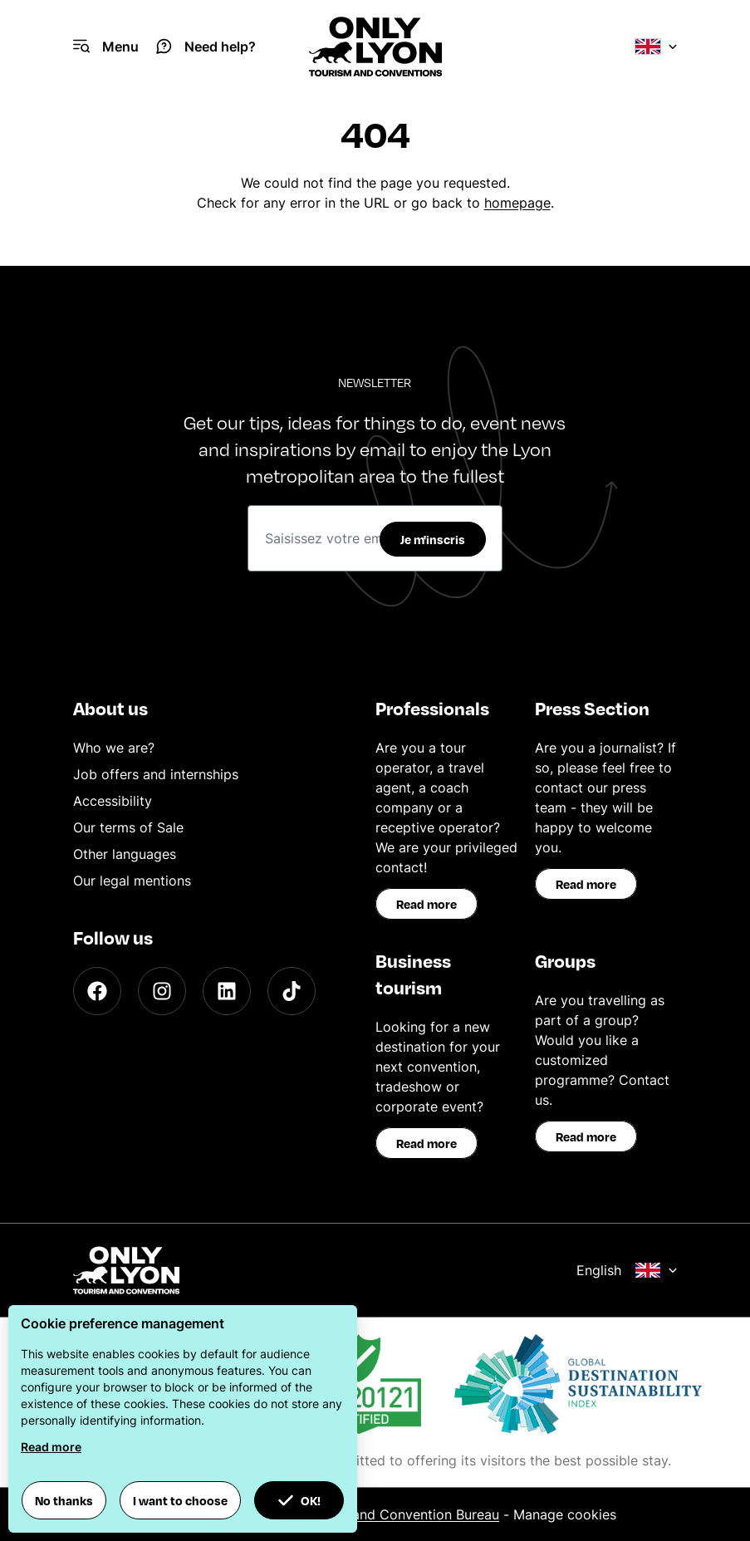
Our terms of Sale (128, 827)
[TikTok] (291, 991)
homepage (517, 202)
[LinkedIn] (227, 991)
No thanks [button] (64, 1500)
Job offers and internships (155, 774)
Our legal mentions (132, 880)
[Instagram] (162, 991)
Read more (426, 904)
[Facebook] (97, 991)
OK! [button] (299, 1500)
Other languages (124, 854)
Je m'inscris (432, 539)
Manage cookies (564, 1514)
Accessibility (112, 801)
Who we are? (113, 747)
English (627, 1270)
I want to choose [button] (180, 1500)
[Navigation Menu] (106, 46)
